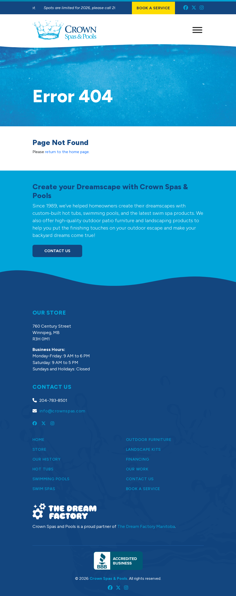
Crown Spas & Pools (108, 578)
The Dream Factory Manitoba (146, 526)
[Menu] (197, 30)
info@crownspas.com (62, 410)
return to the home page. (67, 151)
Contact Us (57, 250)
